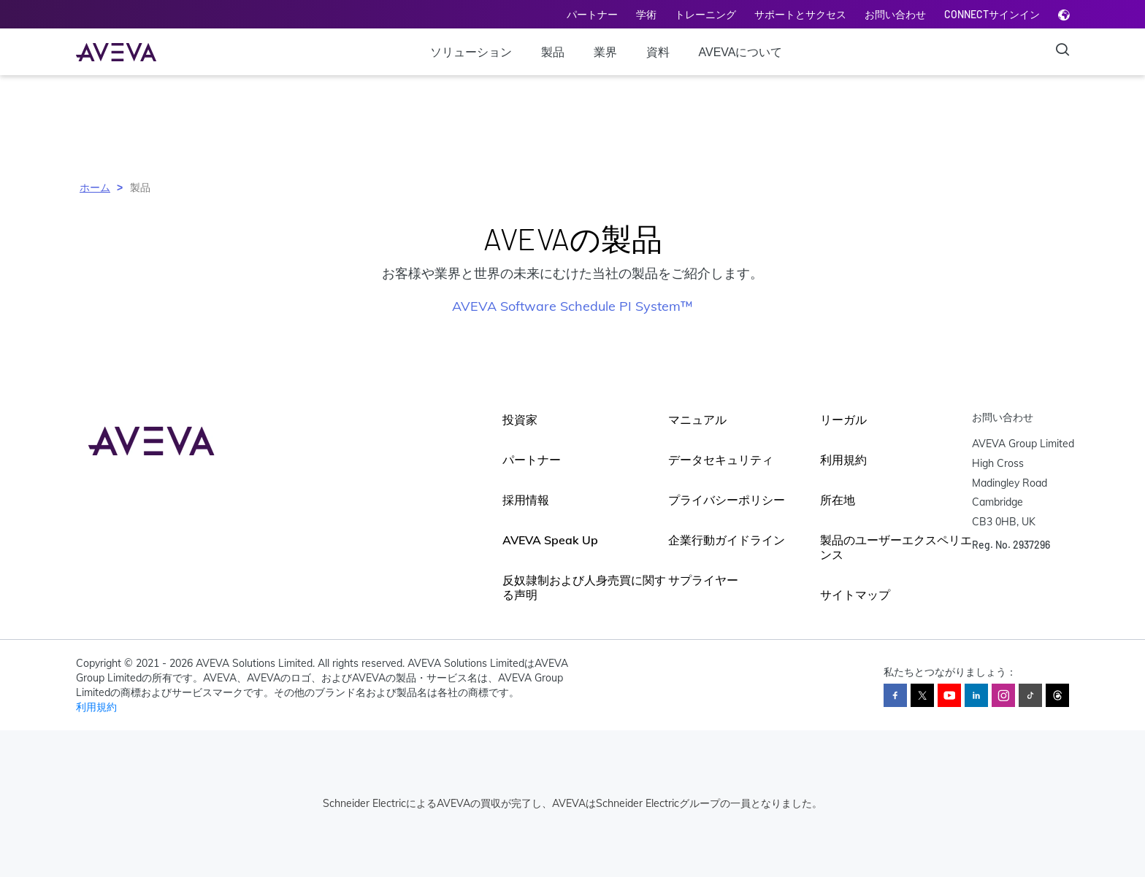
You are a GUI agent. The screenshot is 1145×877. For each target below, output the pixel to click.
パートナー (592, 14)
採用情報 (525, 499)
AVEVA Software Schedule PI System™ (572, 306)
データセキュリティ (720, 459)
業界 (605, 52)
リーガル (843, 419)
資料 (658, 52)
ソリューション (471, 52)
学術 (646, 14)
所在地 (837, 499)
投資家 (519, 419)
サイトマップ (855, 594)
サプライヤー (703, 580)
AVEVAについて (741, 52)
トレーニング (705, 14)
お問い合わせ (895, 14)
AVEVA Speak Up (550, 540)
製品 (552, 52)
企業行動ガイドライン (726, 540)
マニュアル (697, 419)
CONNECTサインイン (992, 14)
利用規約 (843, 459)
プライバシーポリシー (726, 499)
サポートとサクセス (800, 14)
